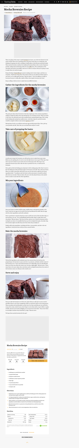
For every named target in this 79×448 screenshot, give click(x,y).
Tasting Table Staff (18, 12)
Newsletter (73, 1)
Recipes (20, 2)
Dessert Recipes (18, 6)
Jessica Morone (8, 12)
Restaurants (39, 2)
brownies (26, 59)
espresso (28, 120)
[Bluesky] (63, 2)
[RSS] (67, 2)
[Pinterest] (60, 2)
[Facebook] (54, 2)
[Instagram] (65, 2)
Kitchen (47, 2)
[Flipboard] (58, 2)
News (25, 2)
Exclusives (31, 2)
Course (11, 6)
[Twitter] (56, 2)
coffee (30, 66)
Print (21, 349)
